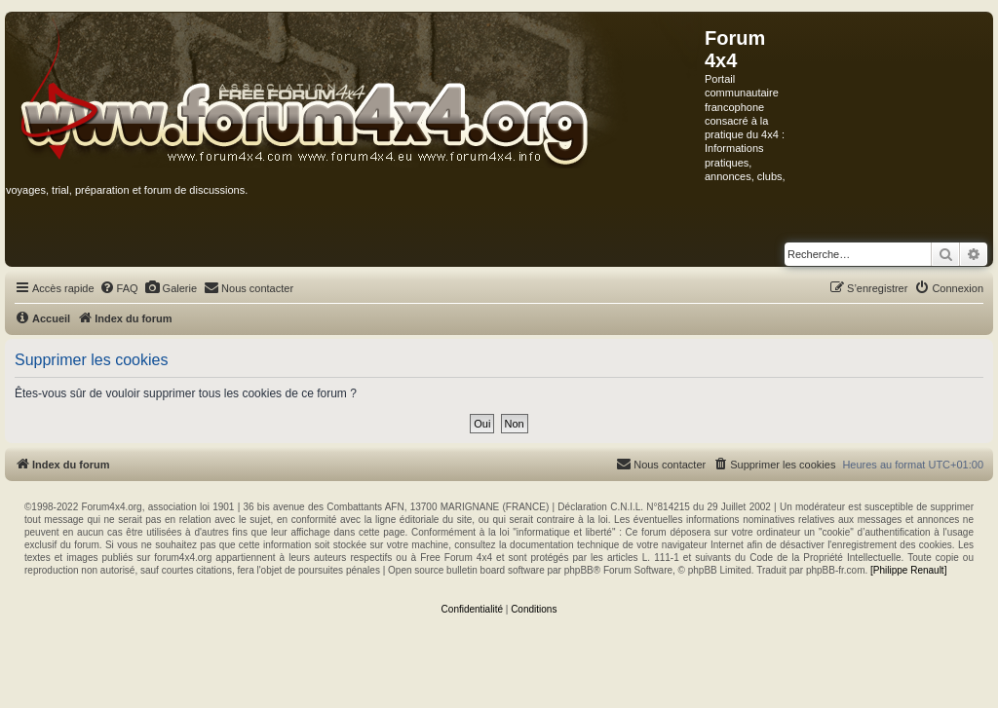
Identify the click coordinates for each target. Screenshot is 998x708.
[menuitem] (118, 288)
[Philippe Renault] (908, 570)
